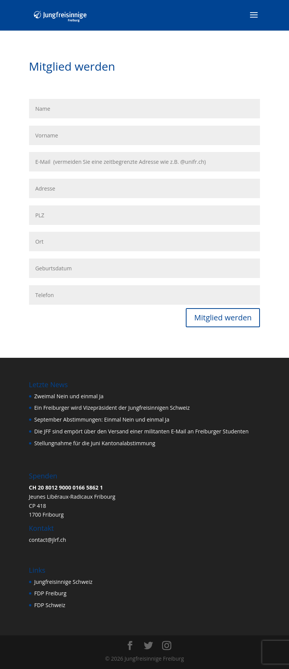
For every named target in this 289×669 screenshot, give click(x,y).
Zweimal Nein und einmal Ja (69, 396)
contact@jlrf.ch (47, 539)
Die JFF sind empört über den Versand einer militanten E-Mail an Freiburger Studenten (141, 431)
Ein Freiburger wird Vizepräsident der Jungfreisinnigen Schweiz (112, 407)
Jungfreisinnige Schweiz (63, 581)
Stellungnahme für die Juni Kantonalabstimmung (95, 443)
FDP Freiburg (50, 593)
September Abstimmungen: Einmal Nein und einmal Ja (102, 419)
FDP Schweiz (49, 605)
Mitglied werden (223, 317)
